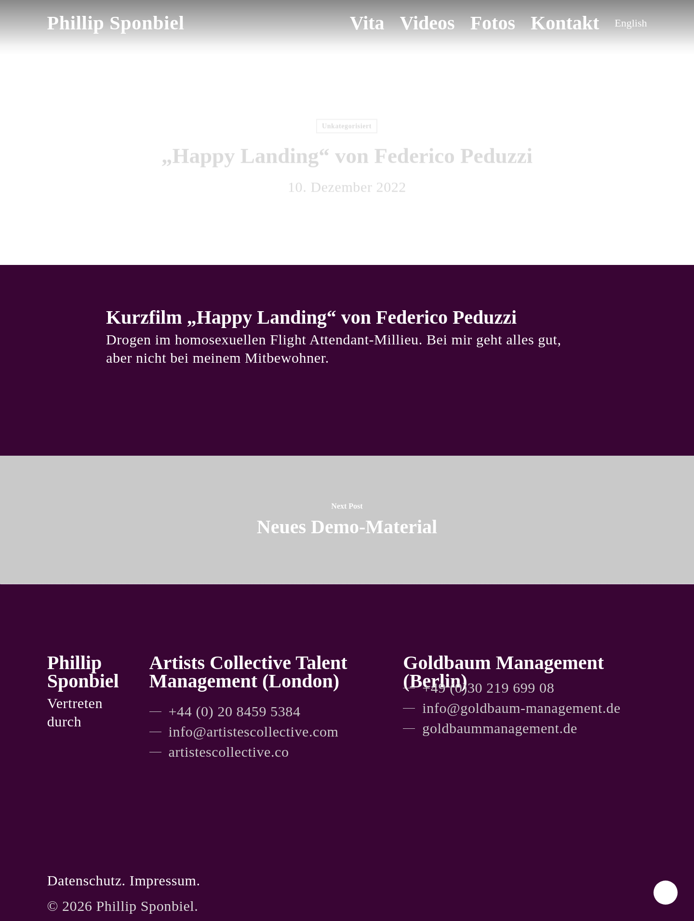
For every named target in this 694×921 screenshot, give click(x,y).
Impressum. (165, 880)
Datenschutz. (86, 880)
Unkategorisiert (347, 127)
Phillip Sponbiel (116, 23)
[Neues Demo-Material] (347, 520)
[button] (225, 711)
